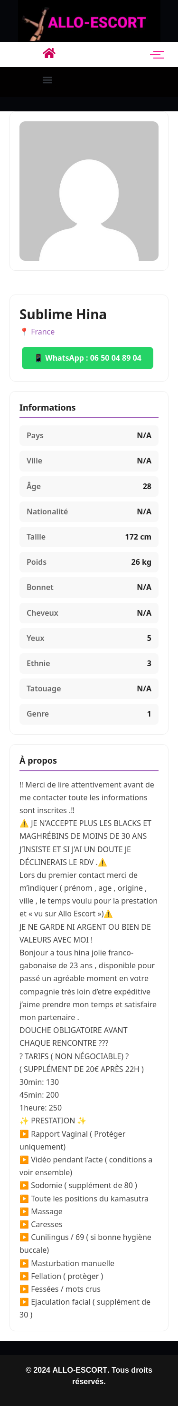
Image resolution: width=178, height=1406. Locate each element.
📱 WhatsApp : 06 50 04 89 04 (87, 358)
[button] (48, 80)
